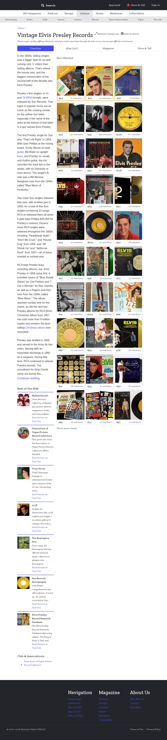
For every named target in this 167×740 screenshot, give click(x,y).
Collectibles (106, 719)
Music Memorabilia (118, 19)
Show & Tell (145, 48)
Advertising (11, 19)
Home (102, 711)
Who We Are (137, 698)
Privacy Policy (153, 729)
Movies (95, 19)
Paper (141, 19)
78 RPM (27, 97)
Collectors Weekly (18, 5)
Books (29, 19)
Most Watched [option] (65, 58)
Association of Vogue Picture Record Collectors (38, 663)
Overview (35, 48)
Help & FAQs (75, 715)
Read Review (38, 417)
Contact (134, 703)
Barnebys (135, 707)
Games (60, 19)
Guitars (78, 19)
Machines (104, 715)
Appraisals (74, 711)
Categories (74, 703)
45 (47, 93)
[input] (72, 6)
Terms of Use (136, 729)
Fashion (103, 698)
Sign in (156, 5)
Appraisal (114, 5)
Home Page (74, 698)
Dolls (45, 19)
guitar (20, 152)
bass (20, 156)
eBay (72, 48)
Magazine (108, 48)
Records (158, 19)
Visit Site (36, 421)
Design (103, 703)
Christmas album (35, 327)
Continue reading (28, 378)
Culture (20, 28)
